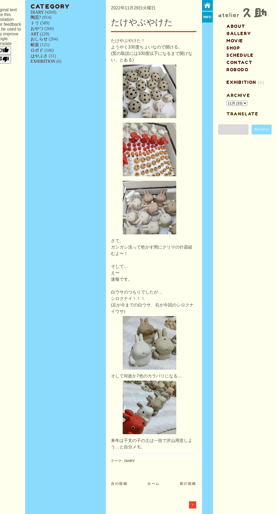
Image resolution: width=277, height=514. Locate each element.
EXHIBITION (43, 61)
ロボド (37, 50)
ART (35, 34)
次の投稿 (119, 484)
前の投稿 (188, 484)
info (207, 17)
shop (233, 48)
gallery (238, 33)
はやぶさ (39, 56)
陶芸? (36, 17)
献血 (35, 44)
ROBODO (237, 69)
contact (239, 62)
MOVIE (234, 40)
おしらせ (39, 39)
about (235, 26)
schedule (240, 55)
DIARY (37, 12)
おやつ (37, 28)
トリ (35, 23)
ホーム (153, 484)
